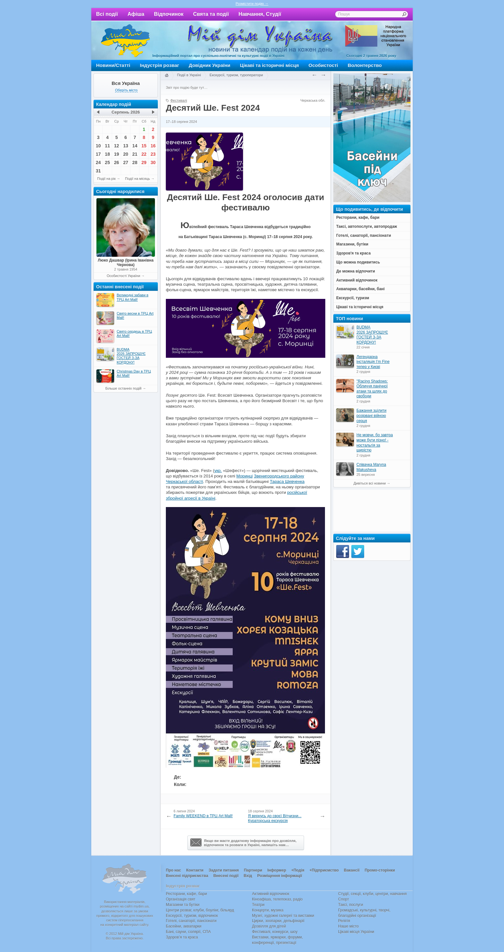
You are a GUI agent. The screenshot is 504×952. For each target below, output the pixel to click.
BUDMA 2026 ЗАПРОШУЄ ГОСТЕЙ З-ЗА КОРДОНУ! (372, 335)
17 (98, 154)
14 (135, 145)
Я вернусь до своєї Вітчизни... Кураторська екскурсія (275, 818)
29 (144, 162)
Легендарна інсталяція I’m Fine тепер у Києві (373, 362)
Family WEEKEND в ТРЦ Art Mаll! (203, 816)
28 (135, 162)
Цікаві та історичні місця (269, 65)
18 (107, 154)
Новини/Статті (113, 65)
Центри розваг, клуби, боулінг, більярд (200, 910)
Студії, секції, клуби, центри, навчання (372, 894)
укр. (218, 470)
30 (153, 162)
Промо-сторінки (379, 870)
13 (125, 145)
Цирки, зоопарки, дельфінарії (278, 921)
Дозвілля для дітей (269, 926)
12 (116, 145)
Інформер (276, 870)
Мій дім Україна (125, 40)
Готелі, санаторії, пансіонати (191, 921)
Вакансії (352, 870)
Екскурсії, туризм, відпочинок (192, 915)
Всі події (107, 14)
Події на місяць (137, 178)
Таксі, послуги (350, 904)
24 (98, 162)
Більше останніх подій (123, 388)
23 (153, 154)
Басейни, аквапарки (184, 926)
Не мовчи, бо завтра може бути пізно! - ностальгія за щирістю (374, 442)
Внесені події (226, 875)
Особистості (323, 65)
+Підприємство (324, 870)
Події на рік (106, 178)
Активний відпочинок (270, 894)
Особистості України (123, 276)
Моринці (244, 476)
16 (153, 145)
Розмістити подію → (252, 3)
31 (98, 170)
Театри (258, 904)
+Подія (297, 870)
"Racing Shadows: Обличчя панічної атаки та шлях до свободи (372, 389)
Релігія (344, 921)
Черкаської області (184, 481)
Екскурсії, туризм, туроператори (236, 75)
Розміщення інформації (279, 875)
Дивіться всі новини (370, 483)
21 (135, 154)
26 (116, 162)
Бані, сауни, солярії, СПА (188, 931)
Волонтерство (365, 65)
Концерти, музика (268, 910)
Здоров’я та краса (182, 937)
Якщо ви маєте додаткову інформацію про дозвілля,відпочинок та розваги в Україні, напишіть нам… (243, 842)
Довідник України (209, 65)
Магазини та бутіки (182, 904)
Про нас (173, 870)
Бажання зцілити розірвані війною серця (371, 415)
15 (144, 145)
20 (125, 154)
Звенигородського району (279, 476)
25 (107, 162)
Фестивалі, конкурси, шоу (274, 931)
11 (107, 145)
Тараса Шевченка (287, 481)
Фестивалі (178, 100)
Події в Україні (189, 75)
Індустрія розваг (159, 65)
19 (116, 154)
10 (98, 145)
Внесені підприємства (187, 875)
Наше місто (348, 926)
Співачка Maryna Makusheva (371, 467)
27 (125, 162)
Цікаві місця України (356, 931)
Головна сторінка (166, 75)
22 (144, 154)
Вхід (248, 875)
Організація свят (180, 899)
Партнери (253, 870)
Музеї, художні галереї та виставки (283, 915)
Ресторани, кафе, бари (186, 894)
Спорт (343, 899)
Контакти (194, 870)
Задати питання (224, 870)
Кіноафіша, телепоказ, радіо (277, 899)
